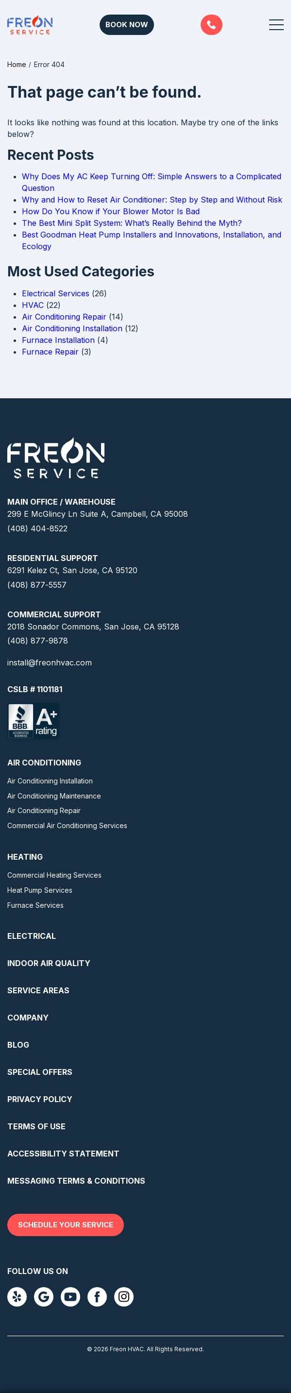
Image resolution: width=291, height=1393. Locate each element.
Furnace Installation (58, 340)
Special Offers (39, 1072)
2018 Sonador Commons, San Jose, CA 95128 (93, 626)
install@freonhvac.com (49, 662)
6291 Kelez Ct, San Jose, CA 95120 (72, 570)
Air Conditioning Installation (72, 328)
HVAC (33, 305)
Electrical (31, 936)
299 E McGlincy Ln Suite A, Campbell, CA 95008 (97, 514)
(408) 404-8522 (37, 528)
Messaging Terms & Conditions (76, 1181)
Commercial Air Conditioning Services (67, 825)
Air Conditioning (44, 762)
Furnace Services (35, 905)
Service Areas (38, 990)
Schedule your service (65, 1224)
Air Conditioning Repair (64, 317)
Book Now (126, 24)
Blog (18, 1045)
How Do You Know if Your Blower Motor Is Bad (111, 211)
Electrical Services (55, 293)
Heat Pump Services (39, 890)
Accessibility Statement (63, 1153)
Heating (25, 857)
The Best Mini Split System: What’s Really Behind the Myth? (132, 223)
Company (28, 1017)
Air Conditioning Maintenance (54, 796)
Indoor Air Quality (48, 963)
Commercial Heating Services (54, 875)
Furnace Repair (50, 352)
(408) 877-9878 (37, 641)
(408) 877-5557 (212, 25)
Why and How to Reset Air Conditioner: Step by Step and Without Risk (152, 199)
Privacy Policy (39, 1099)
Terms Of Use (36, 1126)
